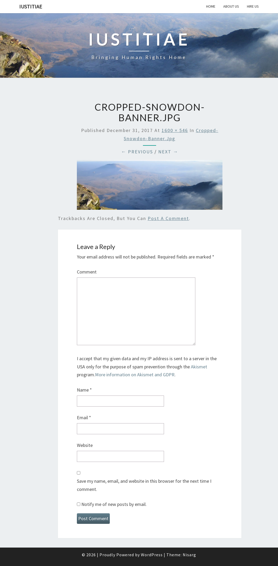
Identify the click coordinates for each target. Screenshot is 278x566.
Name (84, 390)
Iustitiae (30, 6)
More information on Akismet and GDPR (135, 375)
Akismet (199, 367)
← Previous (137, 152)
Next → (168, 152)
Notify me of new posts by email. (114, 504)
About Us (231, 6)
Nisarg (189, 554)
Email (84, 417)
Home (210, 6)
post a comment (168, 218)
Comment (87, 272)
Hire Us (253, 6)
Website (85, 445)
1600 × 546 (175, 130)
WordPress (152, 554)
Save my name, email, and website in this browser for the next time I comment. (144, 485)
